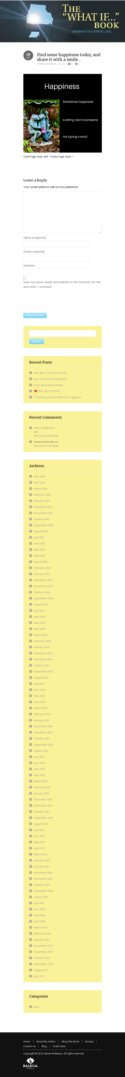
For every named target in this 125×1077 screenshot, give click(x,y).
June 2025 (39, 543)
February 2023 (42, 714)
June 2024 (39, 616)
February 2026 (42, 494)
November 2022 (43, 732)
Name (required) (34, 237)
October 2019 (42, 958)
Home (26, 1041)
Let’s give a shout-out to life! (50, 373)
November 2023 (43, 659)
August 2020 (41, 897)
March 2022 (40, 781)
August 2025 (41, 531)
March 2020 (40, 927)
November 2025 (43, 513)
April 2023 (39, 702)
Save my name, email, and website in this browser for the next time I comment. (62, 284)
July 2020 (39, 903)
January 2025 (41, 574)
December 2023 (43, 653)
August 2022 (41, 750)
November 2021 (43, 805)
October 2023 (42, 665)
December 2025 (43, 507)
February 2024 (42, 641)
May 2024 (39, 622)
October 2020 (42, 884)
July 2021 (39, 830)
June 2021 (39, 836)
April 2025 (39, 555)
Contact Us (29, 1046)
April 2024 (39, 629)
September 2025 (43, 525)
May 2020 (39, 915)
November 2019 (43, 952)
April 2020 (39, 921)
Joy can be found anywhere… (51, 379)
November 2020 (43, 878)
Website (29, 265)
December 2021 (43, 799)
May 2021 (39, 842)
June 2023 (39, 689)
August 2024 (41, 604)
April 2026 (39, 482)
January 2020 (41, 939)
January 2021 (41, 866)
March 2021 (40, 854)
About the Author (46, 1041)
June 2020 (39, 909)
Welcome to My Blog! (46, 435)
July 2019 (39, 976)
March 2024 (40, 635)
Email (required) (34, 251)
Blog (62, 63)
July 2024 (39, 610)
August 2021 (41, 824)
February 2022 (42, 787)
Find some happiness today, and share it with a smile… (68, 57)
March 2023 (40, 708)
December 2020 (43, 872)
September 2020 (43, 891)
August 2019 (41, 970)
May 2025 (39, 549)
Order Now (59, 1046)
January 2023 (41, 720)
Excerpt (89, 1041)
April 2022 (39, 775)
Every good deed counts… (49, 385)
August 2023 (41, 677)
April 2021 (39, 848)
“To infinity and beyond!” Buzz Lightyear (57, 397)
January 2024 (41, 647)
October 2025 (42, 519)
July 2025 (39, 537)
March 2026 (40, 488)
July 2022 (39, 757)
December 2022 (43, 726)
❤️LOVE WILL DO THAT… (48, 391)
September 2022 (43, 744)
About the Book (70, 1041)
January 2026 (41, 501)
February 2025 (42, 568)
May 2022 (39, 769)
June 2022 (39, 763)
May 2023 (39, 696)
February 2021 (42, 860)
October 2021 (42, 811)
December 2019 (43, 945)
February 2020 (42, 933)
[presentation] (53, 301)
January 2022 (41, 793)
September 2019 (43, 964)
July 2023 (39, 683)
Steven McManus (47, 63)
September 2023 (43, 671)
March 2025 (40, 561)
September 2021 (43, 817)
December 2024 (43, 580)
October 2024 (42, 592)
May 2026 (39, 476)
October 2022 (42, 738)
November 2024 (43, 586)
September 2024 (43, 598)
